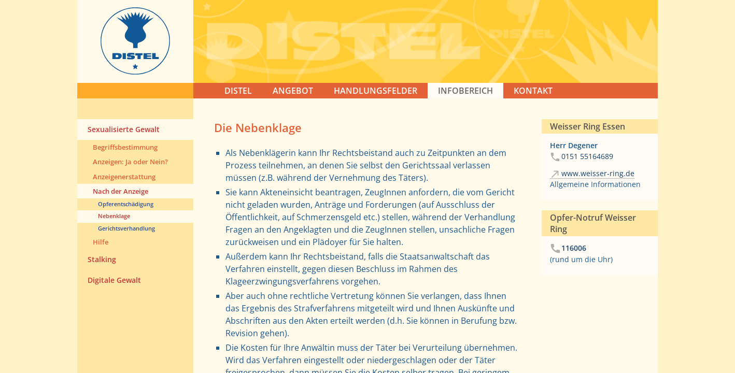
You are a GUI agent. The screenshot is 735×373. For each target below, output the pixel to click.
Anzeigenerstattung (124, 176)
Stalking (102, 259)
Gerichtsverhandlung (126, 228)
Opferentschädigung (125, 204)
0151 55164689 (587, 156)
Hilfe (100, 242)
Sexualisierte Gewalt (124, 129)
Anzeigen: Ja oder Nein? (130, 161)
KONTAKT (533, 90)
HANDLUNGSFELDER (375, 90)
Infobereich (465, 90)
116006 (573, 248)
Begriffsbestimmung (125, 147)
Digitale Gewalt (114, 280)
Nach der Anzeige (120, 191)
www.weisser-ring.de (597, 173)
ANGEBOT (293, 90)
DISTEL (238, 90)
